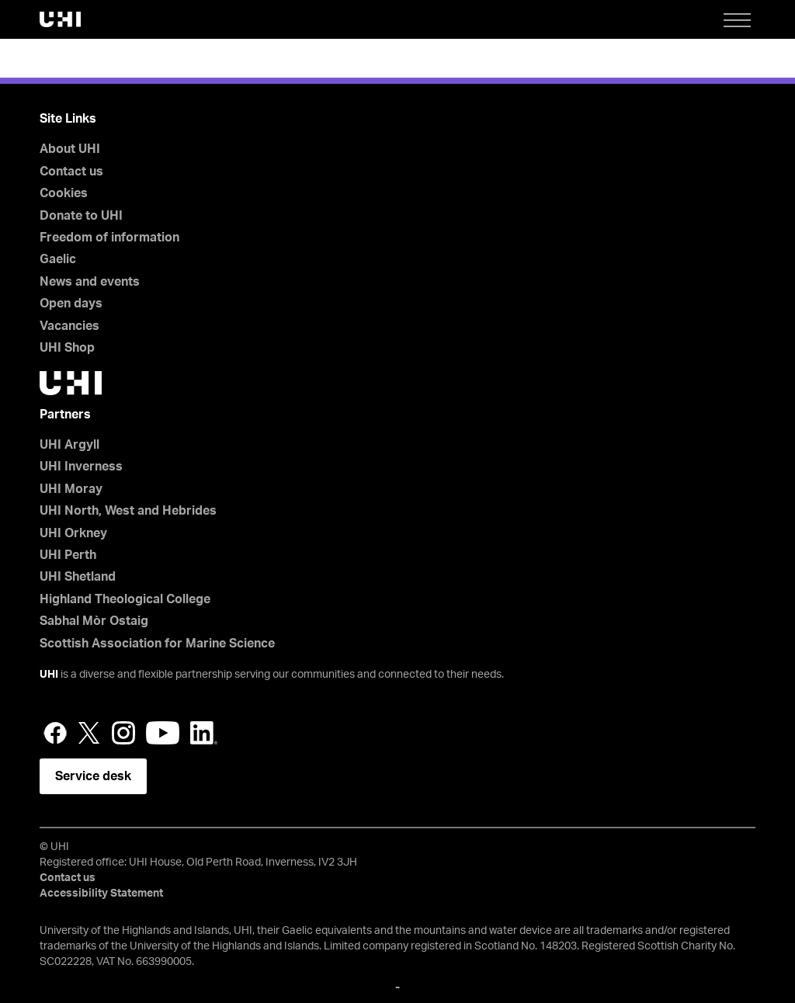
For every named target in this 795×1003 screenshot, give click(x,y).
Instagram (123, 732)
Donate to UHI (81, 216)
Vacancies (69, 326)
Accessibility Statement (101, 893)
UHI (49, 674)
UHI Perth (68, 555)
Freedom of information (109, 237)
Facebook (55, 732)
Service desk (93, 776)
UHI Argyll (69, 445)
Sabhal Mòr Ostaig (94, 621)
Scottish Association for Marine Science (157, 643)
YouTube (162, 732)
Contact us (71, 171)
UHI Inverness (81, 466)
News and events (90, 282)
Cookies (64, 193)
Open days (71, 303)
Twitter (89, 732)
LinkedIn (203, 732)
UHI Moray (71, 489)
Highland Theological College (125, 599)
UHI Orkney (73, 533)
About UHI (70, 149)
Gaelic (58, 259)
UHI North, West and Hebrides (128, 511)
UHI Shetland (78, 577)
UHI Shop (67, 348)
